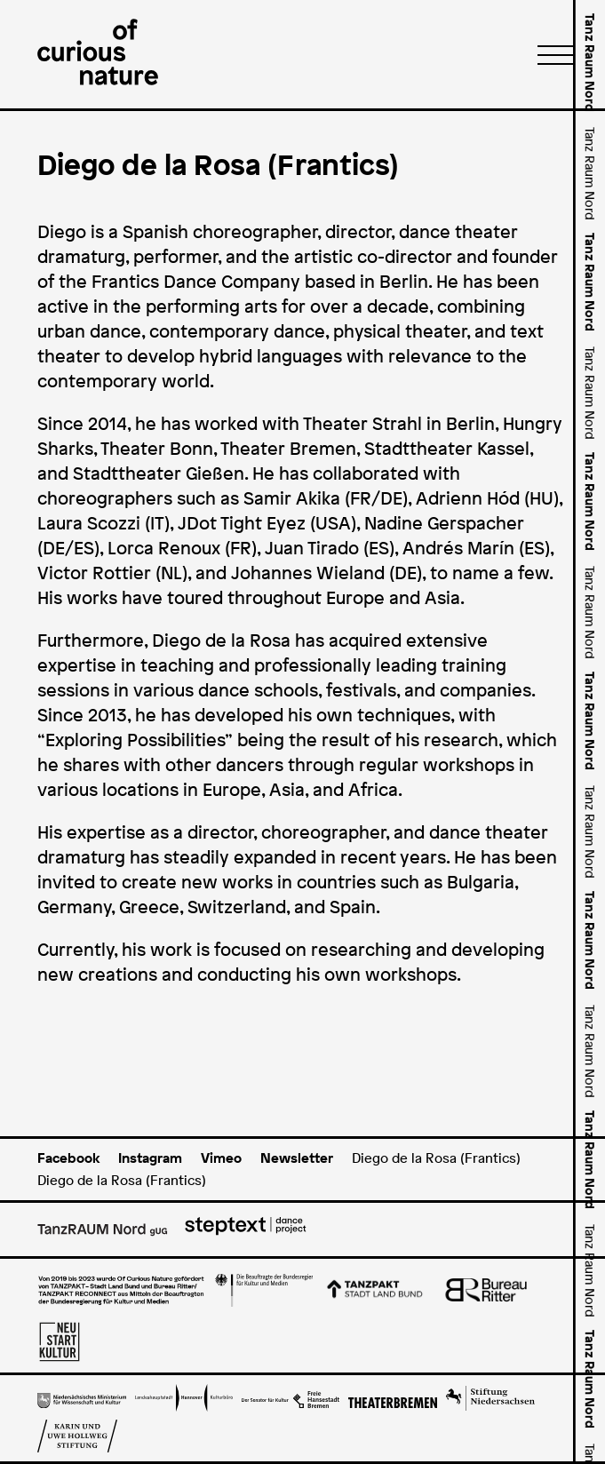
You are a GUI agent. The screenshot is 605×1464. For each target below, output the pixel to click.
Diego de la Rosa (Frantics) (436, 1158)
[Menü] (550, 54)
